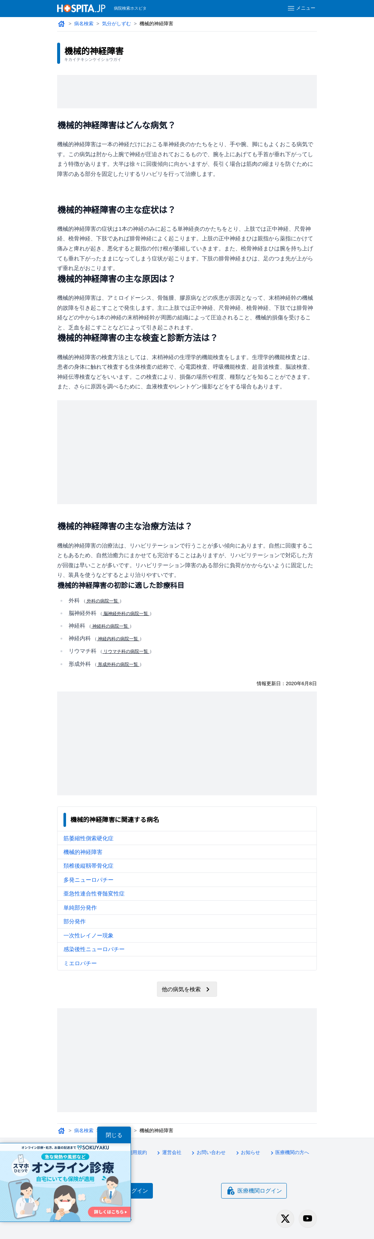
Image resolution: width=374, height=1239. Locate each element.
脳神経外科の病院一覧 (126, 613)
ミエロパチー (80, 963)
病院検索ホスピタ (130, 8)
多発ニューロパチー (88, 880)
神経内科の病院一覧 (118, 638)
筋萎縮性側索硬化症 (88, 838)
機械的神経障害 (82, 852)
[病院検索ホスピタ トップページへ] (81, 8)
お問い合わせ (207, 1153)
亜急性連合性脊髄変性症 (94, 893)
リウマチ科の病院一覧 (126, 651)
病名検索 (84, 23)
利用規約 (134, 1153)
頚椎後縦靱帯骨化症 (88, 865)
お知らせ (247, 1153)
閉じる (114, 1135)
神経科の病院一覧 (110, 626)
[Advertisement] (192, 91)
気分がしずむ (116, 23)
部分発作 (74, 921)
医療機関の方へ (289, 1153)
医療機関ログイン (254, 1190)
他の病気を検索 (187, 989)
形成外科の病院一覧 (118, 664)
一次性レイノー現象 (88, 935)
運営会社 (168, 1153)
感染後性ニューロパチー (94, 949)
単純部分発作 (80, 907)
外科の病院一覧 (102, 601)
